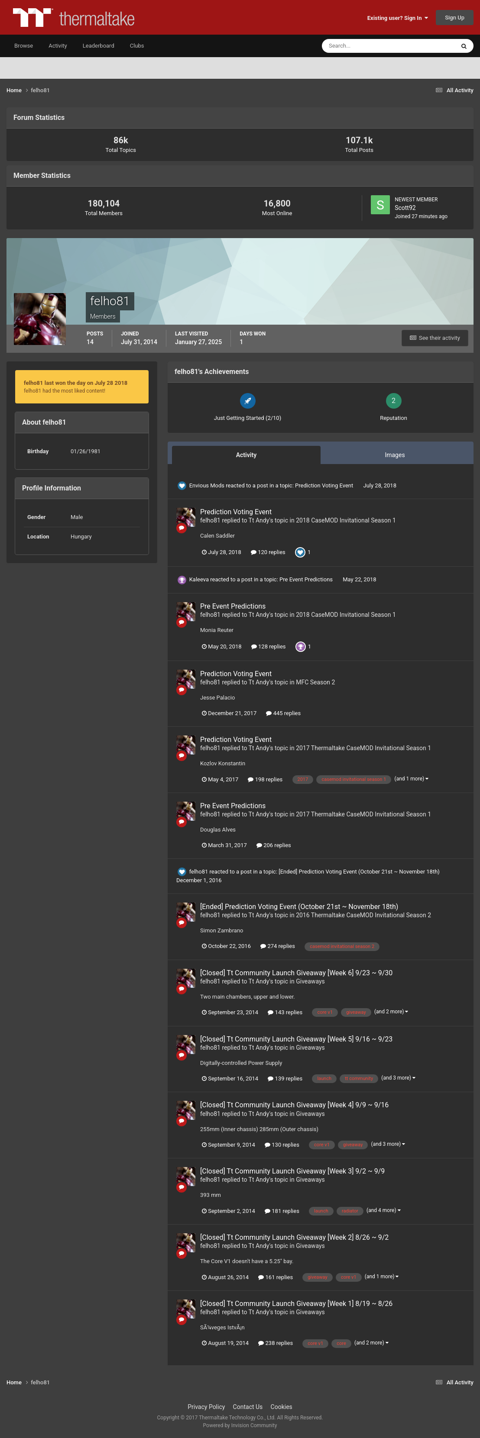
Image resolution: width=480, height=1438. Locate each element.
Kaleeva (199, 579)
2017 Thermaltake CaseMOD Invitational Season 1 (363, 748)
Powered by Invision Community (240, 1425)
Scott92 (405, 207)
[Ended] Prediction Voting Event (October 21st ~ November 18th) (359, 871)
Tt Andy (259, 520)
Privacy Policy (206, 1406)
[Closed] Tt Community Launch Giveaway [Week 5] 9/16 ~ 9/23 (296, 1039)
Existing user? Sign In (397, 18)
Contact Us (248, 1406)
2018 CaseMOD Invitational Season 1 (346, 520)
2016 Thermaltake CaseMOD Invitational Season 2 (363, 915)
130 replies (282, 1144)
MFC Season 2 (315, 682)
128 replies (268, 646)
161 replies (275, 1277)
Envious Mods (206, 485)
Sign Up (454, 17)
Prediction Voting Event (324, 485)
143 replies (285, 1012)
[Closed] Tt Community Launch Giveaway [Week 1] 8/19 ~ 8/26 (296, 1303)
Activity (58, 45)
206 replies (273, 845)
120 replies (268, 552)
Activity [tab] (246, 454)
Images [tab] (395, 454)
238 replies (275, 1343)
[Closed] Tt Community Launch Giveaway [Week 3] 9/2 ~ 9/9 (292, 1171)
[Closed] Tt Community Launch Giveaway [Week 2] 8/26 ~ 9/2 (294, 1237)
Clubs (137, 45)
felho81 (210, 520)
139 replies (285, 1078)
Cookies (281, 1406)
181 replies (282, 1211)
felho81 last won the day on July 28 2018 (75, 383)
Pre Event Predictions (306, 579)
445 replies (283, 713)
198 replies (265, 779)
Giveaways (310, 981)
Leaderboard (98, 45)
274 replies (277, 946)
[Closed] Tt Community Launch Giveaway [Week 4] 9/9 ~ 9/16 (294, 1105)
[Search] (362, 46)
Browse (23, 45)
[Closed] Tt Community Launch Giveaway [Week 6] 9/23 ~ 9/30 (296, 973)
